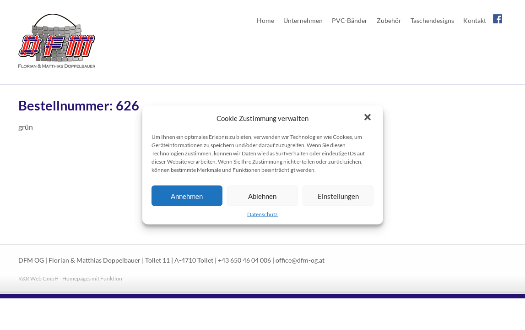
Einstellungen (338, 196)
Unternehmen (303, 20)
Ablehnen (262, 196)
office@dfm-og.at (300, 260)
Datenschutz (262, 214)
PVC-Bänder (350, 20)
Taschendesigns (432, 20)
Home (265, 20)
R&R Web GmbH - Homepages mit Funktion (70, 278)
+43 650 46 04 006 (244, 260)
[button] (368, 118)
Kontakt (474, 20)
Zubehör (389, 20)
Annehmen (187, 196)
